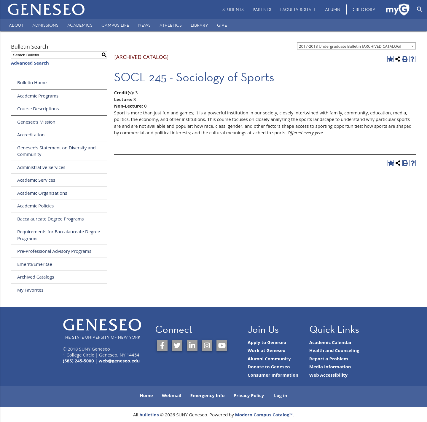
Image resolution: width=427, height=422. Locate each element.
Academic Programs (37, 96)
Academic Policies (35, 206)
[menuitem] (233, 9)
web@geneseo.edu (119, 361)
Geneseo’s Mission (36, 122)
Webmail (171, 395)
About (16, 25)
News (144, 25)
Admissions (45, 25)
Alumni (333, 9)
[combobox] (356, 45)
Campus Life (115, 25)
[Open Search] (419, 9)
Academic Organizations (42, 193)
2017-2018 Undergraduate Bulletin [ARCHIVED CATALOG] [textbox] (350, 46)
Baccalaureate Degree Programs (50, 219)
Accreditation (30, 135)
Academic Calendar (330, 342)
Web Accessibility (328, 375)
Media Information (330, 367)
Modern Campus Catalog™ (264, 415)
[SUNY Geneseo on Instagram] (207, 345)
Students (233, 9)
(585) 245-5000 (78, 361)
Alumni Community (269, 359)
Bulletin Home (32, 82)
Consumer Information (273, 375)
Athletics (171, 25)
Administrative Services (41, 167)
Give (222, 25)
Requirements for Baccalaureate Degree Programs (58, 234)
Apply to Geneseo (267, 342)
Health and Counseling (334, 350)
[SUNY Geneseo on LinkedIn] (192, 345)
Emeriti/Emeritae (34, 264)
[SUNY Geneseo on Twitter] (177, 345)
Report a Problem (328, 359)
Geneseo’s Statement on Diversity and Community (56, 151)
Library (199, 25)
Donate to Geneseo (269, 367)
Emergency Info (207, 395)
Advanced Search (30, 63)
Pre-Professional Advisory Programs (54, 251)
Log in (280, 395)
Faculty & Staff (298, 9)
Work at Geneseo (266, 350)
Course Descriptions (38, 108)
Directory (363, 9)
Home (146, 395)
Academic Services (36, 180)
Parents (262, 9)
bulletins (149, 415)
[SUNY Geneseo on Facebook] (162, 345)
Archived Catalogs (35, 277)
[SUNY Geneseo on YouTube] (221, 345)
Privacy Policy (249, 395)
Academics (80, 25)
